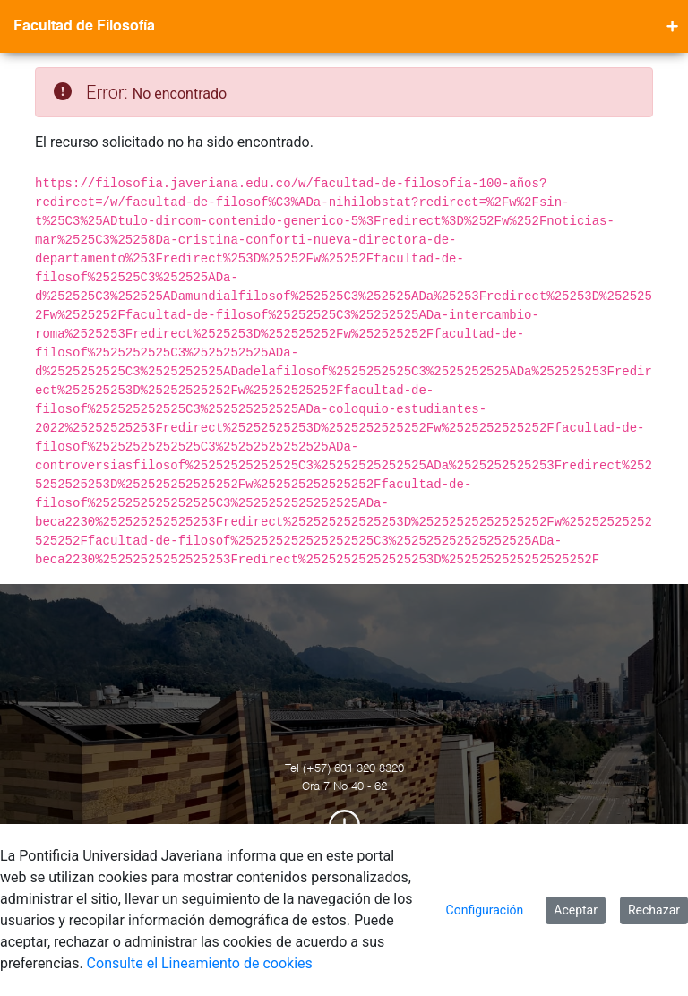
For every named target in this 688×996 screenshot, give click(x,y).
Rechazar (654, 910)
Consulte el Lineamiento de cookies (200, 963)
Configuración (485, 910)
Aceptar (576, 910)
